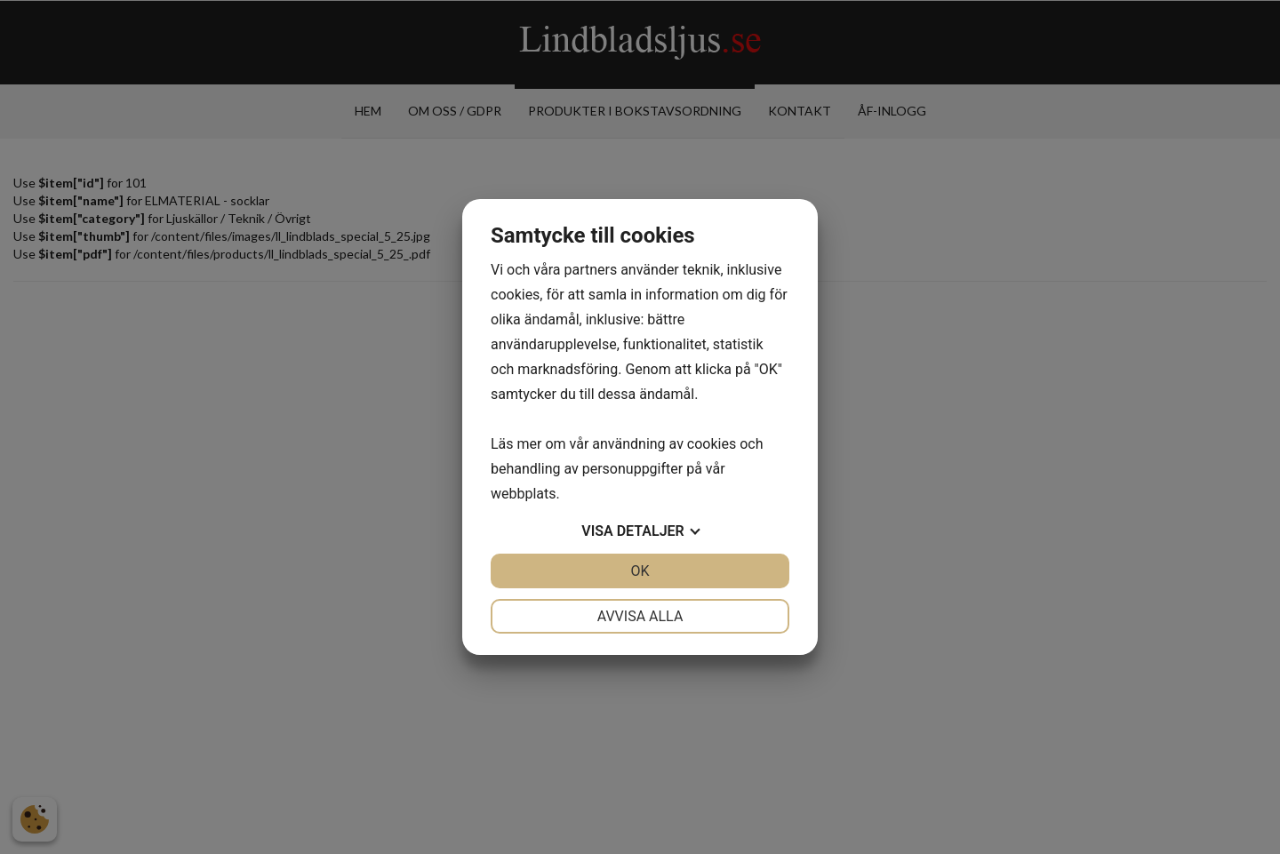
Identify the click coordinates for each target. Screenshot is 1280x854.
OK (639, 571)
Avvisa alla (640, 616)
